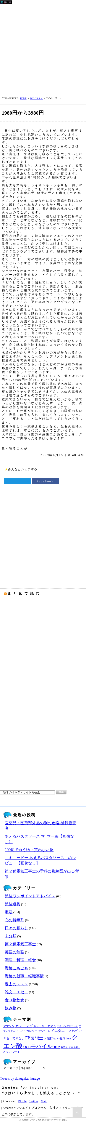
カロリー (31, 1030)
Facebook (45, 481)
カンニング (24, 1026)
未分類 (10, 936)
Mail (44, 1101)
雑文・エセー (16, 992)
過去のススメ (36, 98)
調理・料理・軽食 (20, 960)
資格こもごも (16, 968)
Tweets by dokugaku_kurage (20, 1078)
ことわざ (72, 1030)
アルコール (44, 1031)
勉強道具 (12, 904)
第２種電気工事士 (20, 944)
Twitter (33, 1101)
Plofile (22, 1101)
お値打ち (50, 1038)
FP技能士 (34, 1038)
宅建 (9, 912)
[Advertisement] (43, 48)
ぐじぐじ (21, 1031)
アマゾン (9, 1026)
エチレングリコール (67, 1026)
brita (68, 1038)
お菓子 (64, 1047)
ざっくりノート (11, 1052)
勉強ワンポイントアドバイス (30, 896)
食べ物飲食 (14, 1000)
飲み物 (10, 1008)
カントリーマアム (44, 1026)
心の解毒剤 (14, 920)
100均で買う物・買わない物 (29, 850)
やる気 (61, 1038)
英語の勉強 (14, 952)
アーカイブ (10, 1068)
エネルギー (74, 1047)
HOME (23, 98)
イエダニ (58, 1031)
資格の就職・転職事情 (24, 976)
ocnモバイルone (41, 1046)
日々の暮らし (16, 928)
